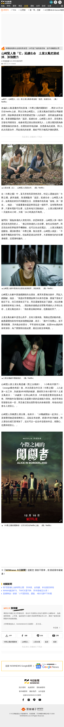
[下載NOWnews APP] (55, 2)
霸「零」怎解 (35, 10)
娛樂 (26, 6)
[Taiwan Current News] (51, 2)
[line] (34, 700)
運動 (32, 6)
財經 (43, 6)
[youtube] (40, 700)
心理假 (23, 10)
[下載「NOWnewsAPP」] (8, 635)
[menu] (62, 6)
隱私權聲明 (41, 687)
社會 (49, 6)
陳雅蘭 (6, 61)
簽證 (46, 642)
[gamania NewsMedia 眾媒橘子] (32, 709)
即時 (8, 6)
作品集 (57, 627)
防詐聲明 (22, 687)
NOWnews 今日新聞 (15, 570)
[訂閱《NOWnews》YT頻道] (55, 635)
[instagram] (29, 700)
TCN (14, 10)
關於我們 (33, 691)
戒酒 (54, 642)
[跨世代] (5, 10)
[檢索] (60, 2)
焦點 (3, 6)
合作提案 (41, 691)
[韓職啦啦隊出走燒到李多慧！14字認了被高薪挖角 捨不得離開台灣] (34, 48)
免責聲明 (31, 687)
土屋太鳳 (36, 642)
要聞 (14, 6)
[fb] (23, 700)
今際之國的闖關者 (10, 642)
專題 (20, 6)
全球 (38, 6)
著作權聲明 (23, 691)
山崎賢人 (25, 642)
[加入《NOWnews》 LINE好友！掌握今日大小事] (40, 635)
